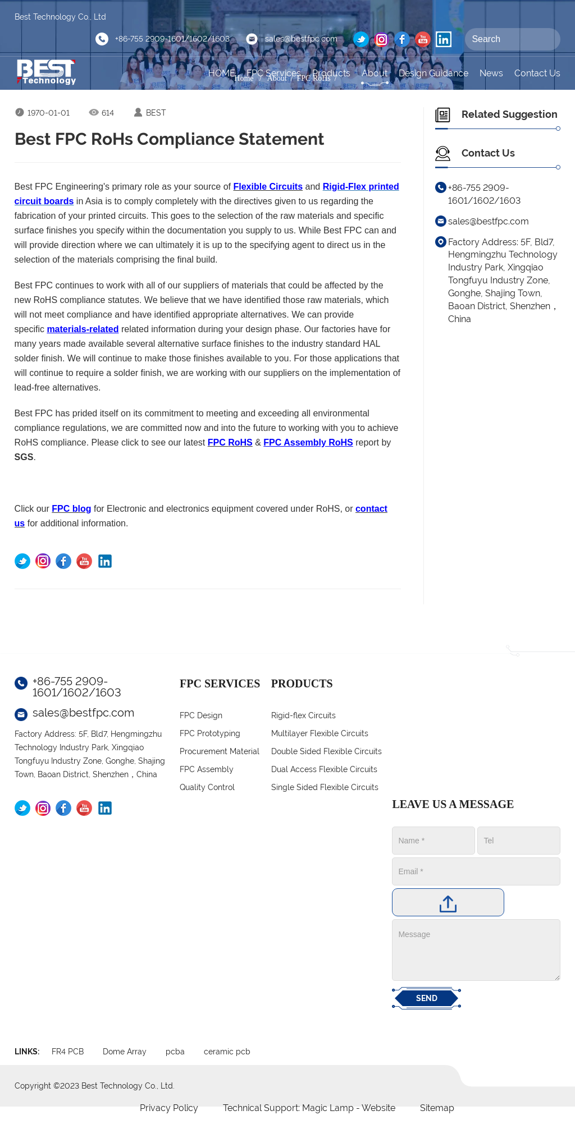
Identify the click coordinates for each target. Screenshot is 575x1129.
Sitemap (437, 1108)
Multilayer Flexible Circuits (319, 733)
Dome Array (125, 1051)
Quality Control (207, 787)
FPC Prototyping (210, 733)
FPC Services (274, 73)
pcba (175, 1051)
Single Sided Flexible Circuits (324, 787)
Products (331, 73)
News (491, 73)
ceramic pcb (227, 1051)
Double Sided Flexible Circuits (326, 751)
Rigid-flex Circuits (303, 715)
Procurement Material (219, 751)
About (374, 73)
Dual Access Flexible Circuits (324, 769)
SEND (426, 998)
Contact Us (537, 73)
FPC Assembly (207, 769)
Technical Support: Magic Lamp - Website (310, 1108)
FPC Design (201, 715)
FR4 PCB (68, 1051)
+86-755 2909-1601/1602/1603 (172, 38)
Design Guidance (433, 73)
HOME (221, 73)
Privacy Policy (169, 1108)
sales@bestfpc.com (301, 38)
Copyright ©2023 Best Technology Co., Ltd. (95, 1085)
